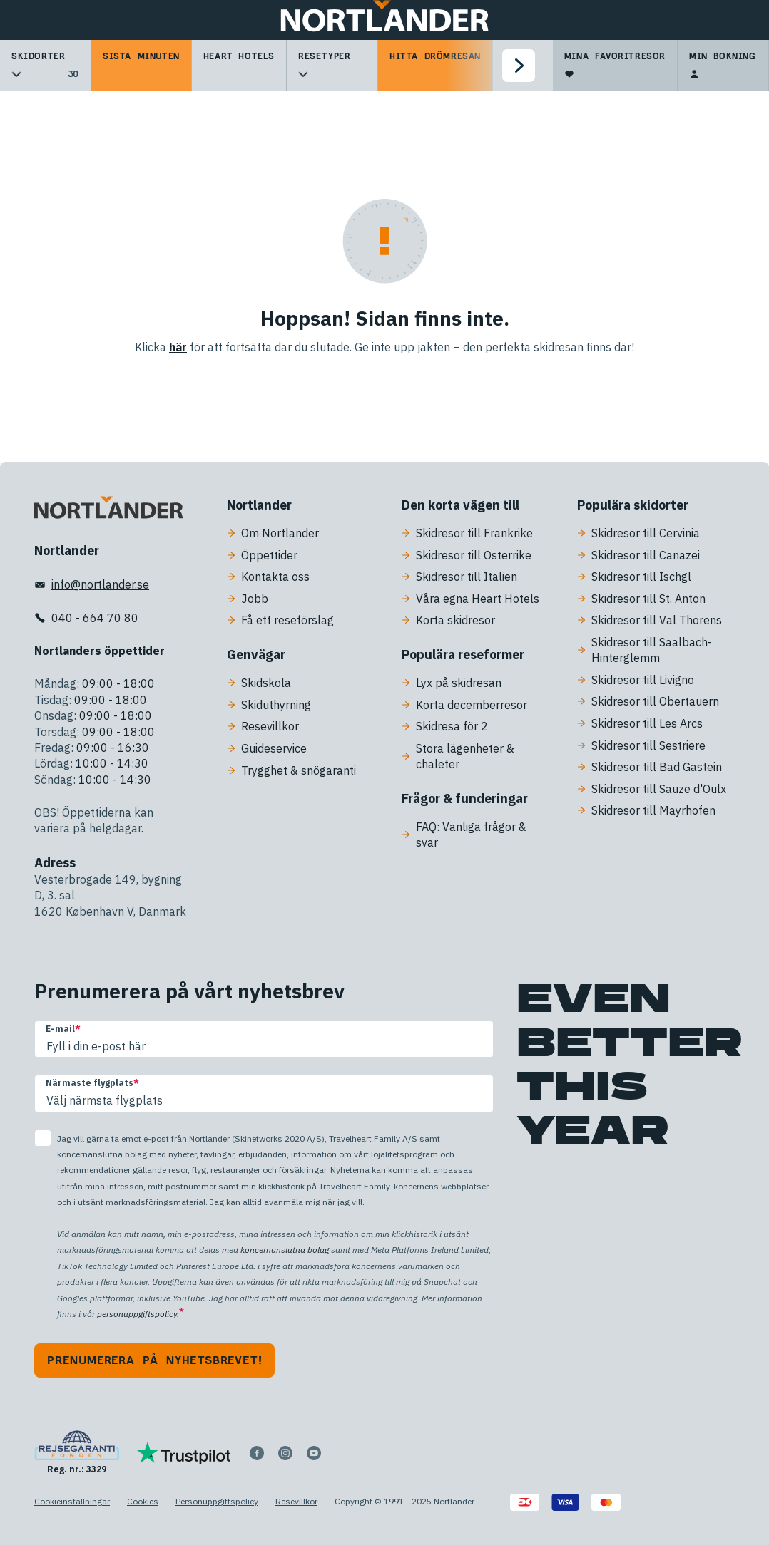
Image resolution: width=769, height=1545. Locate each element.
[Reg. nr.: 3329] (76, 1453)
